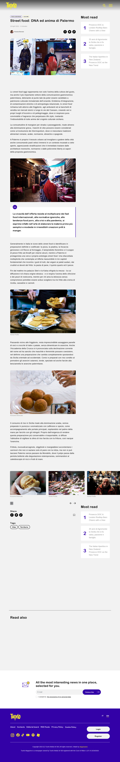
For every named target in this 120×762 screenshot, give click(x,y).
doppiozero (84, 747)
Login (98, 729)
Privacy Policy (57, 727)
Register (98, 736)
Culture (26, 16)
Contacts (21, 727)
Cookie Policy (70, 727)
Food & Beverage (16, 16)
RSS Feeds (45, 727)
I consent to (54, 697)
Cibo (14, 527)
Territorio (24, 527)
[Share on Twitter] (69, 31)
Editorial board (32, 727)
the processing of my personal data (59, 697)
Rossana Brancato (19, 31)
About (12, 727)
